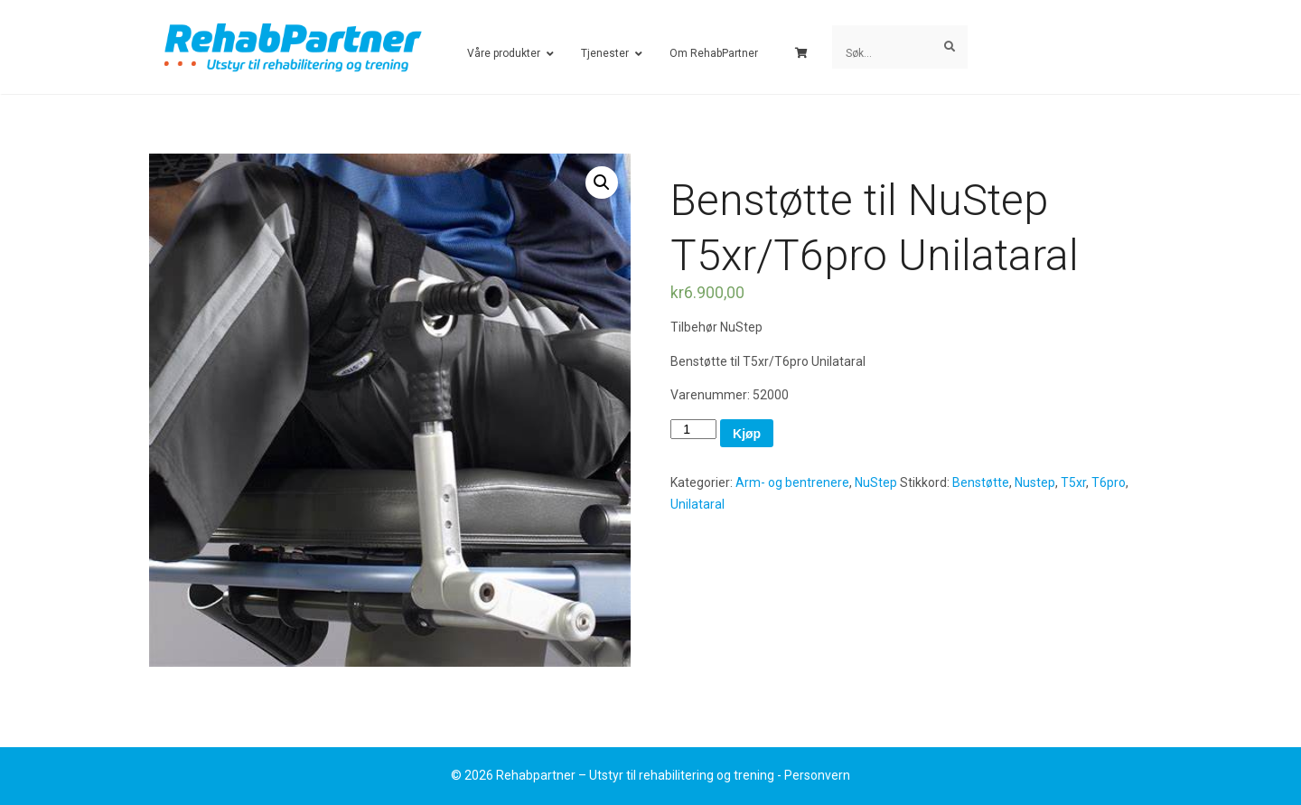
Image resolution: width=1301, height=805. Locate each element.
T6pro (1108, 482)
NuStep (876, 482)
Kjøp (747, 433)
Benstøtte (980, 482)
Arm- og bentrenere (792, 482)
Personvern (817, 775)
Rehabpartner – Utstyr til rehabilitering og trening (635, 775)
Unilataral (697, 504)
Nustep (1035, 482)
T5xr (1073, 482)
